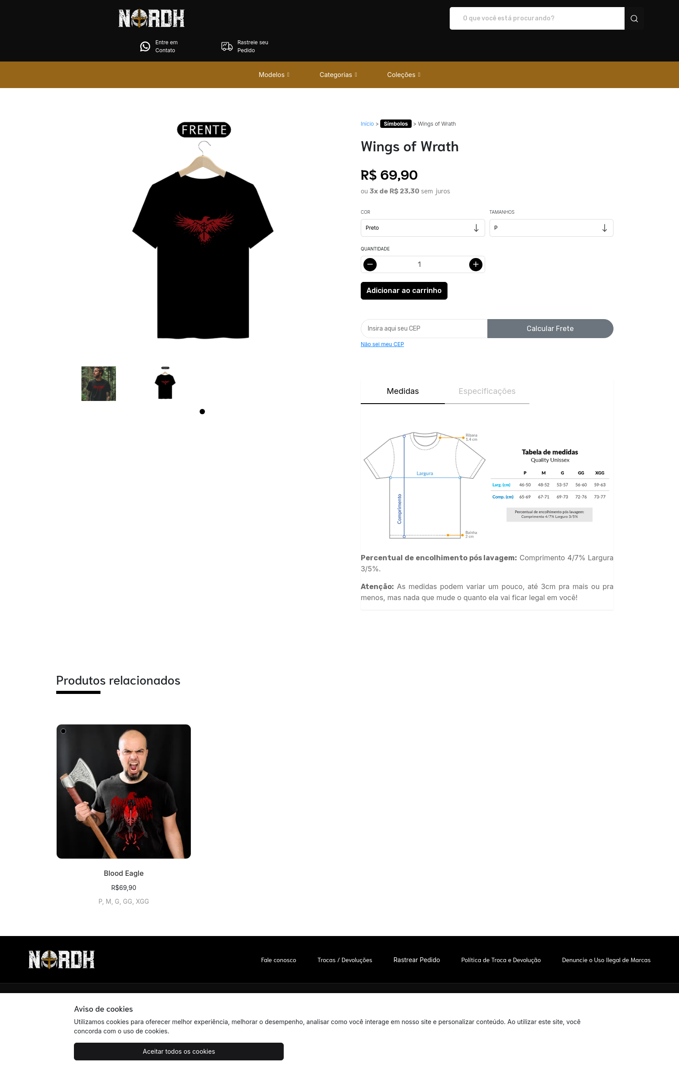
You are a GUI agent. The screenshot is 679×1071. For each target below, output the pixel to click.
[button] (274, 50)
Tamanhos (502, 187)
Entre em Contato (521, 19)
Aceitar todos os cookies (118, 1051)
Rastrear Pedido (417, 935)
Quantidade (375, 224)
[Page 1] (202, 386)
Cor (365, 187)
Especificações (487, 366)
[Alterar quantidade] (423, 239)
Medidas (403, 366)
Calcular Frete (550, 304)
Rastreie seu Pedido (608, 19)
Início (367, 99)
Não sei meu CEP (382, 319)
